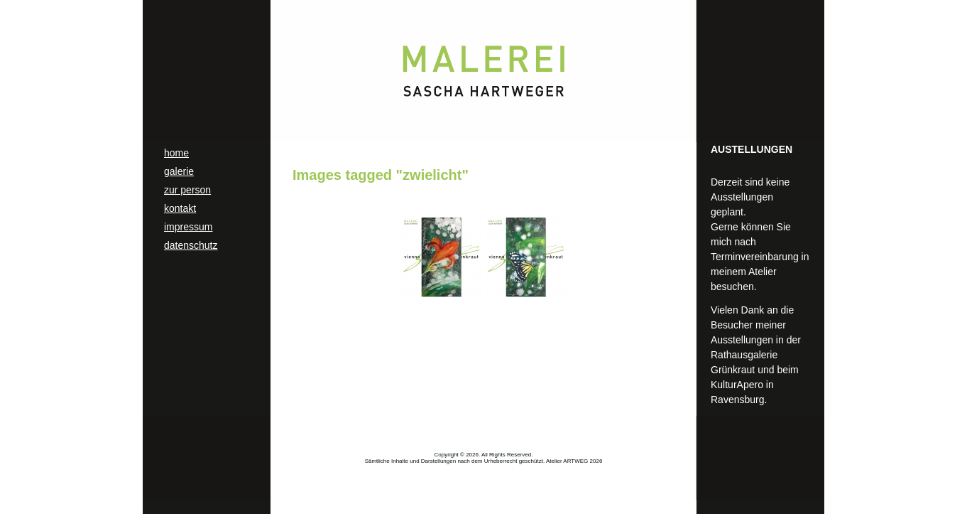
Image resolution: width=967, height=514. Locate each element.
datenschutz (191, 245)
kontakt (180, 208)
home (176, 153)
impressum (188, 226)
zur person (187, 190)
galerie (179, 171)
